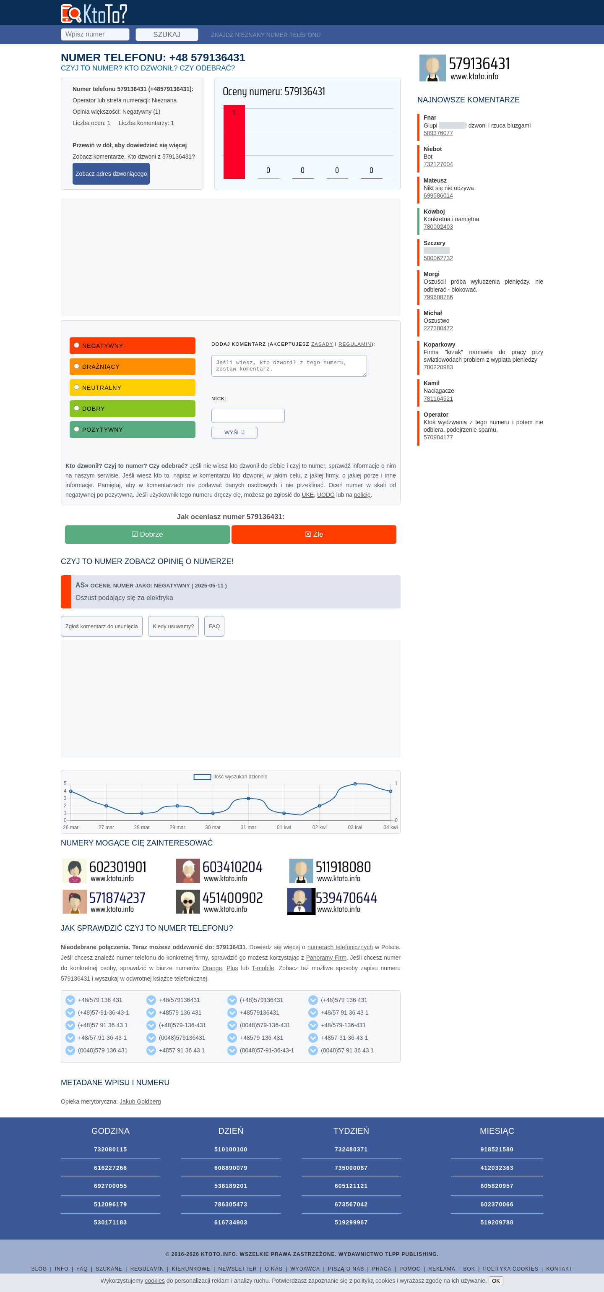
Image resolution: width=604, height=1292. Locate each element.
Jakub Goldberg (140, 1101)
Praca (381, 1269)
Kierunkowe (191, 1269)
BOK (469, 1269)
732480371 (351, 1149)
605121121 (351, 1185)
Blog (39, 1269)
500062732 (438, 258)
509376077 (438, 133)
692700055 (110, 1185)
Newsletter (238, 1269)
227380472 (438, 328)
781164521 (438, 398)
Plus (232, 968)
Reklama (441, 1269)
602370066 (496, 1204)
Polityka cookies (511, 1269)
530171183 (110, 1222)
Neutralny (98, 387)
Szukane (109, 1269)
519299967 (351, 1222)
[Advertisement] (231, 257)
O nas (273, 1269)
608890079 (230, 1167)
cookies (155, 1280)
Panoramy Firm (326, 957)
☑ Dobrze (147, 534)
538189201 (230, 1185)
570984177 (438, 437)
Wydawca (305, 1269)
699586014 (438, 195)
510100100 (230, 1149)
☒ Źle (314, 534)
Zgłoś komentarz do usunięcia (101, 626)
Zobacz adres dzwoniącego (111, 173)
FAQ (214, 626)
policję (362, 494)
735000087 (351, 1167)
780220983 (438, 367)
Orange (212, 968)
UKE (308, 494)
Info (62, 1269)
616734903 (230, 1222)
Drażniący (97, 366)
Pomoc (409, 1269)
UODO (326, 494)
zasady (322, 344)
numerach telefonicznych (340, 947)
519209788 (496, 1222)
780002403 (438, 226)
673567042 (351, 1204)
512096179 (110, 1204)
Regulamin (147, 1269)
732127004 (438, 164)
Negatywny (98, 345)
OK (496, 1281)
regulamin (354, 344)
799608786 (438, 297)
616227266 (110, 1167)
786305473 (230, 1204)
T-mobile (263, 968)
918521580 (496, 1149)
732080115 (110, 1149)
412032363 (496, 1167)
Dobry (89, 408)
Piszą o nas (346, 1269)
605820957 (496, 1185)
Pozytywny (98, 429)
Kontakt (559, 1269)
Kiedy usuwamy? (173, 626)
